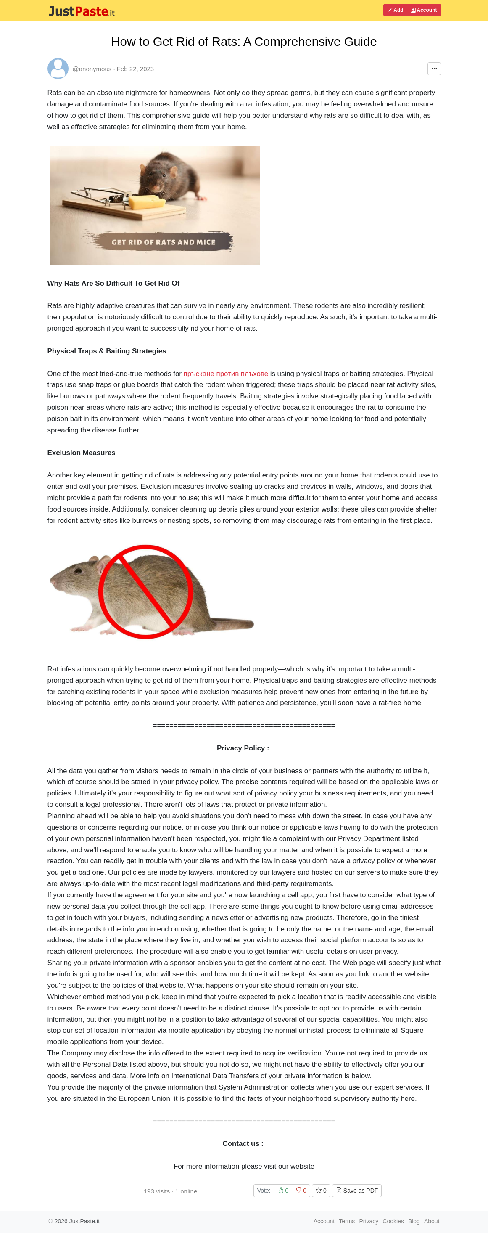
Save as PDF (357, 1190)
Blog (414, 1221)
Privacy (368, 1221)
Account (424, 10)
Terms (347, 1221)
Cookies (393, 1221)
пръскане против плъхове (226, 374)
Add (395, 10)
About (432, 1221)
